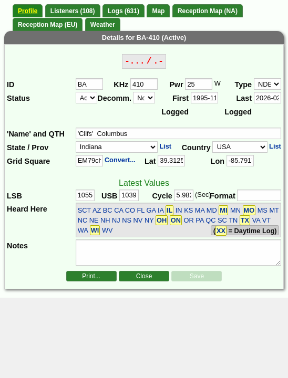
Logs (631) (123, 11)
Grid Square (28, 161)
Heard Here (27, 209)
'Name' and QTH (36, 134)
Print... (91, 276)
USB (109, 196)
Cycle (162, 196)
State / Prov (27, 147)
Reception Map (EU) (47, 24)
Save (197, 276)
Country (196, 147)
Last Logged (238, 105)
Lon (217, 161)
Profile (27, 11)
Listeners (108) (72, 11)
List (165, 146)
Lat (150, 161)
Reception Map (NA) (208, 11)
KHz (121, 84)
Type (243, 84)
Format (222, 196)
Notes (17, 246)
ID (10, 84)
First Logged (175, 105)
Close (144, 276)
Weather (102, 24)
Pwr (176, 84)
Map (158, 11)
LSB (14, 196)
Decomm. (114, 98)
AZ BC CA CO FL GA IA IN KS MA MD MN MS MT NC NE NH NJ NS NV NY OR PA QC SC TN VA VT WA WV (178, 220)
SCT (84, 210)
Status (18, 98)
